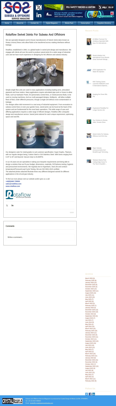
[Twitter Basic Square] (86, 394)
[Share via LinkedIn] (12, 205)
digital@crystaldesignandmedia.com (41, 403)
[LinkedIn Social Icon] (93, 394)
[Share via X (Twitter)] (7, 205)
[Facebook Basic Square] (90, 394)
